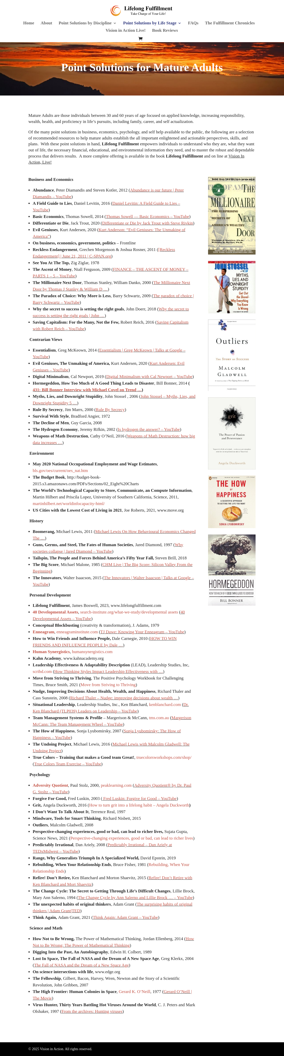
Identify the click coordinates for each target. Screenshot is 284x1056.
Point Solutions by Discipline (85, 23)
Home (28, 23)
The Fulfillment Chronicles (230, 23)
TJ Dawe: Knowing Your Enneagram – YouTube (142, 631)
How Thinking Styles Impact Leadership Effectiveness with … (108, 671)
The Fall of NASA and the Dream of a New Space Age (81, 965)
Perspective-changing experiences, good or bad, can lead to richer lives (131, 838)
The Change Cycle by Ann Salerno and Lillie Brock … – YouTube (135, 897)
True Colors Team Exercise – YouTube (67, 764)
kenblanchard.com (165, 704)
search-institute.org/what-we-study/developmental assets (129, 612)
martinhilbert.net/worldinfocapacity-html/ (69, 503)
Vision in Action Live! (126, 31)
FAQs (193, 23)
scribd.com (42, 671)
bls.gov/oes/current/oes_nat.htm (60, 470)
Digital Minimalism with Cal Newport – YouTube (149, 376)
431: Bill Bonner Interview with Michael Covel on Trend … (87, 389)
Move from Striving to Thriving (108, 684)
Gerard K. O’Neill (134, 991)
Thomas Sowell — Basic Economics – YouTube (147, 216)
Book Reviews (165, 31)
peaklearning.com (116, 785)
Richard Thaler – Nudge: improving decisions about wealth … (124, 698)
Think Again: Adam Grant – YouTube (125, 917)
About (46, 23)
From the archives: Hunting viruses (91, 1011)
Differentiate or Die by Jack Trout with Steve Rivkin (147, 223)
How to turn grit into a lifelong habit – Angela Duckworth (139, 805)
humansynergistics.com (92, 651)
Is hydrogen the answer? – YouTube (149, 429)
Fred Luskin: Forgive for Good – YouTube (139, 798)
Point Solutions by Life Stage (150, 23)
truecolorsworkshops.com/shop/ (164, 757)
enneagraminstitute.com (77, 631)
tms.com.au (159, 717)
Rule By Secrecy (110, 409)
